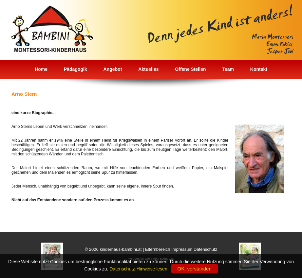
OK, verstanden (195, 268)
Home (41, 69)
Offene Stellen (190, 69)
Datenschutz (205, 249)
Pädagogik (75, 69)
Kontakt (258, 69)
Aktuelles (148, 69)
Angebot (113, 69)
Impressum (181, 249)
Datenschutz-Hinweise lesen (139, 268)
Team (228, 69)
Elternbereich (157, 249)
